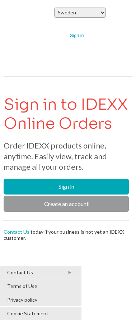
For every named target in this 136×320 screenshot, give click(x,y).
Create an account (66, 203)
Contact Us (16, 232)
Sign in (77, 35)
